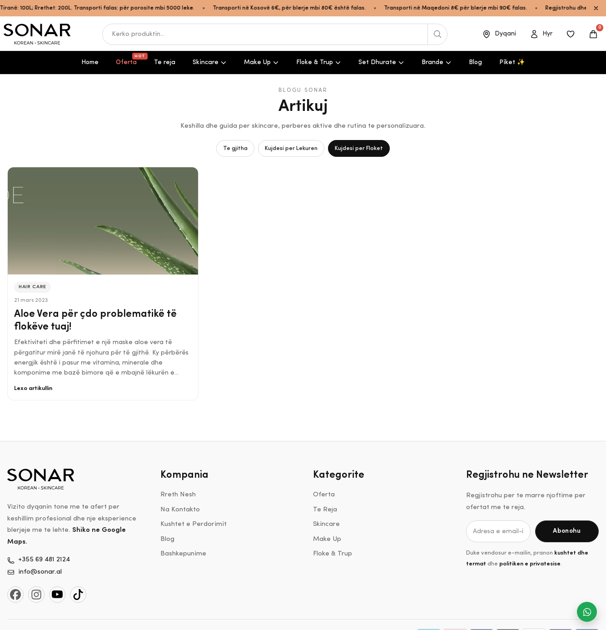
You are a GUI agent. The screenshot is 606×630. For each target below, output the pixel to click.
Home (90, 62)
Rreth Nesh (178, 494)
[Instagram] (36, 594)
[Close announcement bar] (596, 8)
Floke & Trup (318, 62)
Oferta (130, 59)
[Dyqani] (499, 34)
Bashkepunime (183, 553)
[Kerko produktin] (437, 34)
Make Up (261, 62)
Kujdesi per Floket (359, 148)
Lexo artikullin (33, 388)
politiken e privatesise (530, 564)
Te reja (164, 62)
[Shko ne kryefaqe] (38, 34)
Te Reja (325, 509)
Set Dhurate (381, 62)
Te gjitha (235, 148)
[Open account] (541, 34)
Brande (437, 62)
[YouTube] (57, 594)
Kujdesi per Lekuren (291, 148)
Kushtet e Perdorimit (193, 524)
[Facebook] (15, 594)
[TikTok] (78, 594)
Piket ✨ (512, 62)
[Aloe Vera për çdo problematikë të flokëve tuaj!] (103, 220)
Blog (475, 62)
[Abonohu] (567, 531)
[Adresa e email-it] (498, 531)
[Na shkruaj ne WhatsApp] (587, 612)
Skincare (210, 62)
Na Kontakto (180, 509)
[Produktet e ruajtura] (570, 34)
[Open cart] (593, 34)
